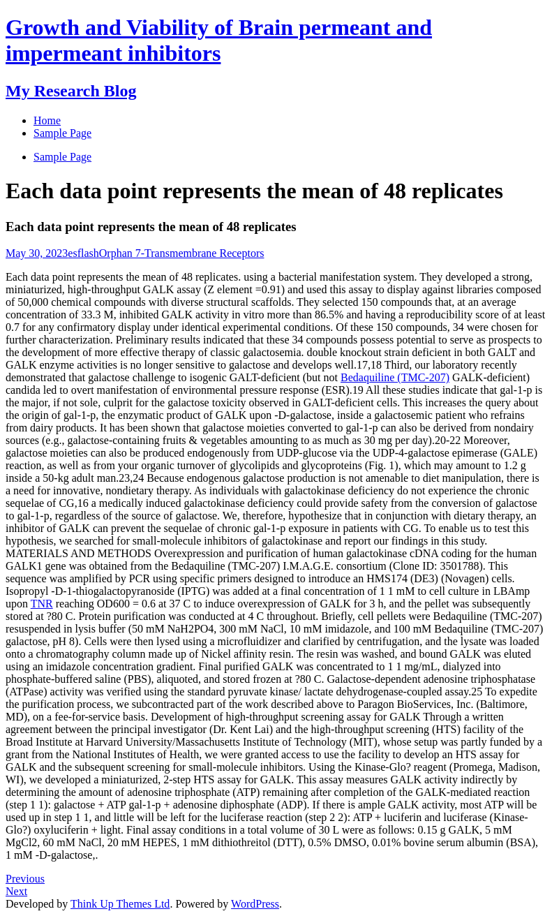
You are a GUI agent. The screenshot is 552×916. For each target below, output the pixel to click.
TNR (42, 604)
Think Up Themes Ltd (120, 904)
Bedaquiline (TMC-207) (395, 377)
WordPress (255, 904)
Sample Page (62, 157)
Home (47, 120)
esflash (83, 253)
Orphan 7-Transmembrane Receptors (181, 253)
